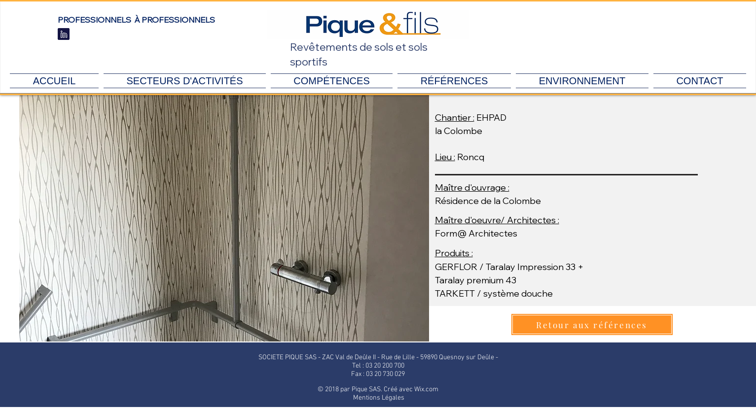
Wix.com (426, 389)
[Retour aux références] (592, 324)
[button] (224, 218)
